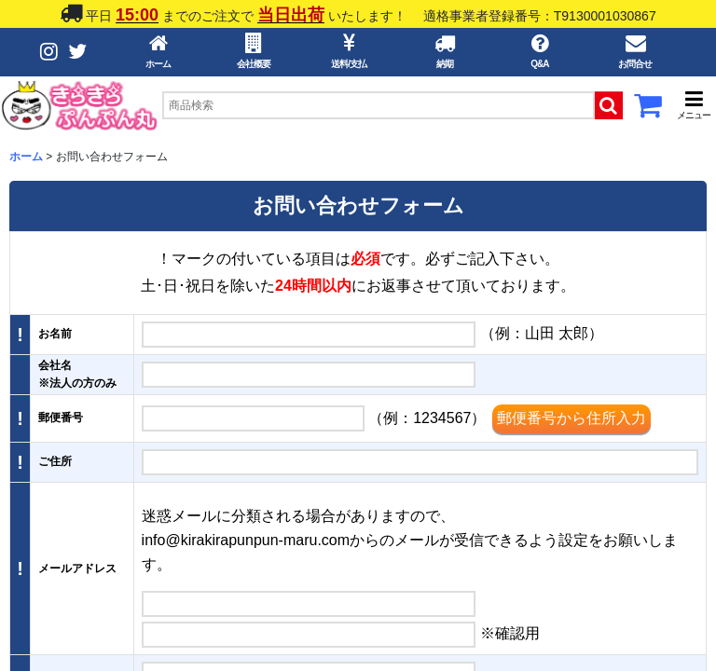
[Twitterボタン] (77, 51)
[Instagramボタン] (49, 51)
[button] (693, 105)
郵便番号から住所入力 (571, 418)
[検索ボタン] (609, 105)
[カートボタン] (648, 110)
